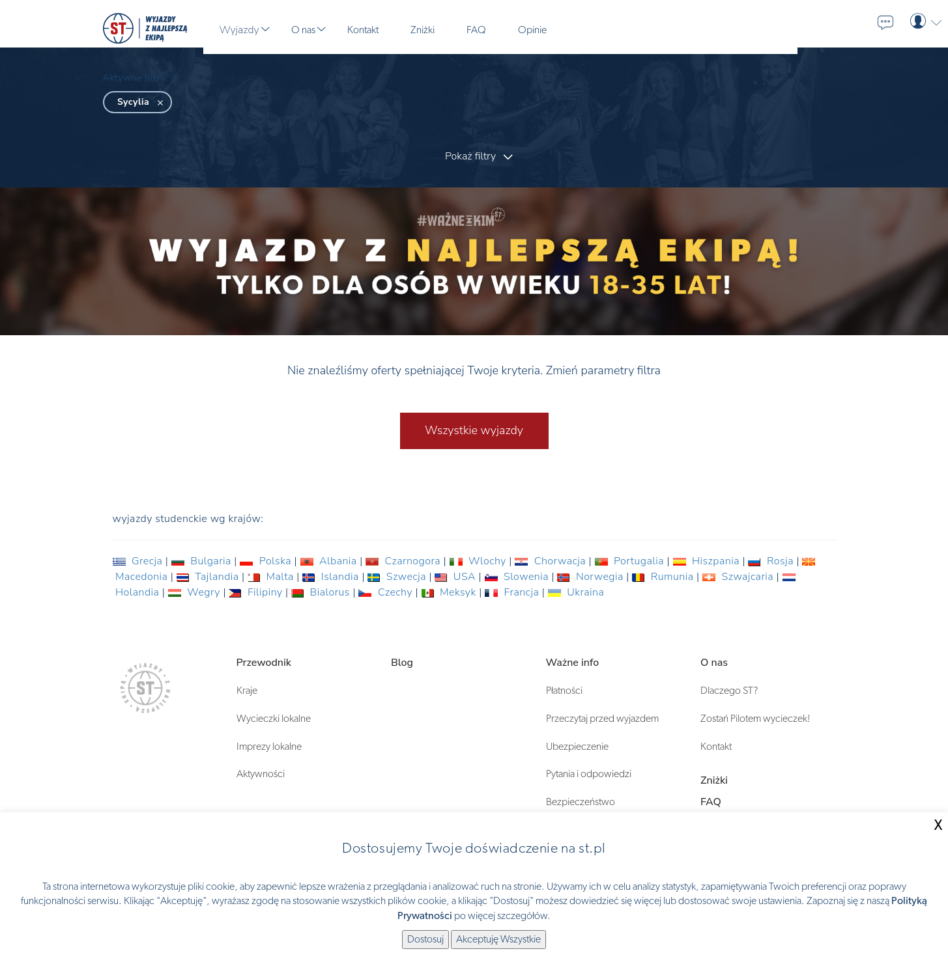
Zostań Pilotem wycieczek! (755, 718)
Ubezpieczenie (577, 746)
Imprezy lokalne (269, 746)
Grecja (139, 561)
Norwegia (591, 577)
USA (456, 577)
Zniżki (714, 780)
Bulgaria (203, 561)
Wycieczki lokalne (274, 718)
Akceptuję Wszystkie (498, 939)
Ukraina (576, 592)
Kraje (247, 690)
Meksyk (451, 592)
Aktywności (261, 774)
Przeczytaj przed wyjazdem (602, 718)
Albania (330, 561)
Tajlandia (209, 577)
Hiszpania (708, 561)
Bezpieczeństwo (580, 802)
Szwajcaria (739, 577)
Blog (402, 662)
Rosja (772, 561)
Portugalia (631, 561)
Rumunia (664, 577)
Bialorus (321, 592)
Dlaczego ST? (729, 690)
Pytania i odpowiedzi (588, 774)
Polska (267, 561)
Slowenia (518, 577)
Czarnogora (404, 561)
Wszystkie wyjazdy (474, 430)
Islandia (332, 577)
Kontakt (716, 746)
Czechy (386, 592)
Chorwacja (551, 561)
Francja (513, 592)
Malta (272, 577)
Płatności (564, 690)
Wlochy (480, 561)
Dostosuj (425, 939)
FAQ (710, 802)
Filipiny (257, 592)
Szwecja (398, 577)
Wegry (195, 592)
